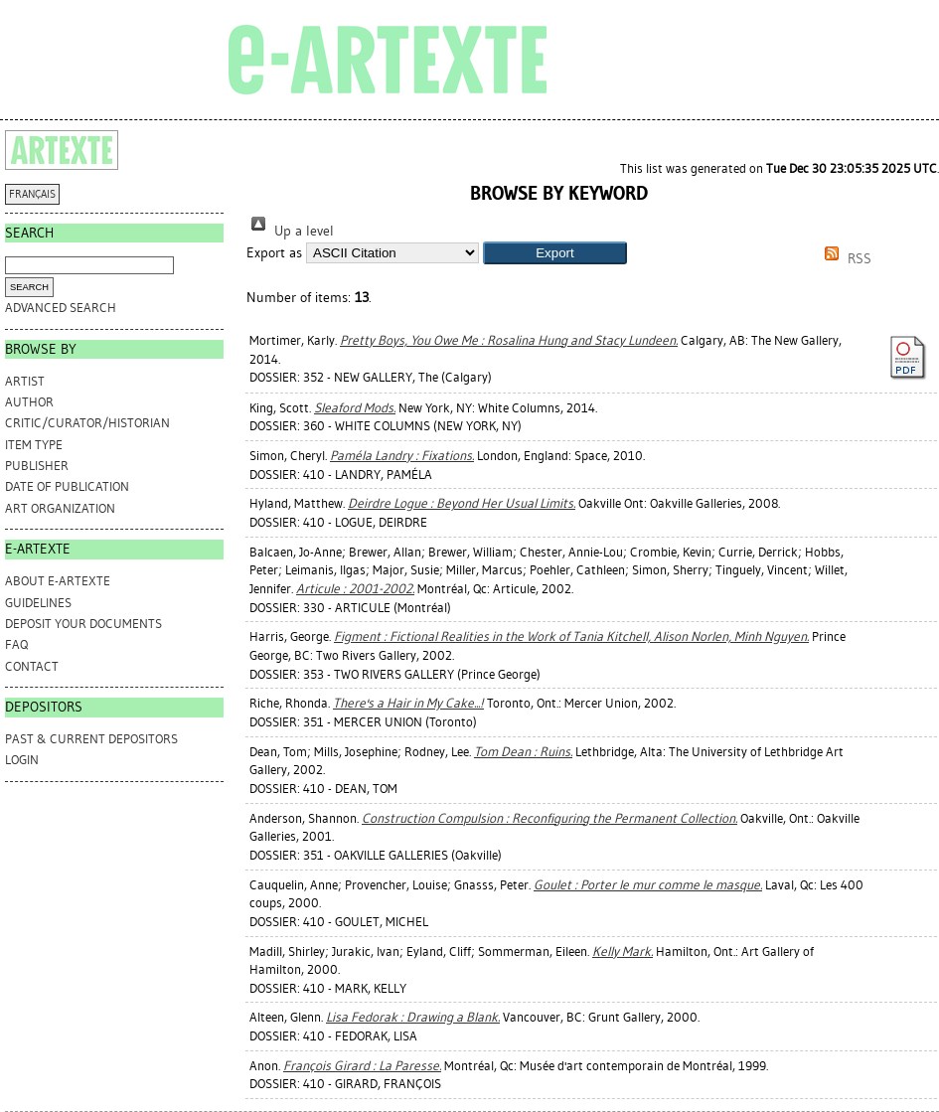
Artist (25, 381)
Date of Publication (67, 486)
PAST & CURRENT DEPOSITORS (91, 738)
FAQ (16, 644)
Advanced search (60, 307)
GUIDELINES (38, 602)
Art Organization (60, 508)
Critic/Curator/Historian (87, 422)
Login (22, 759)
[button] (555, 252)
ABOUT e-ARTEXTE (57, 580)
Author (29, 402)
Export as (274, 252)
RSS (844, 258)
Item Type (34, 444)
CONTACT (32, 666)
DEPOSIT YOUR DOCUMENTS (83, 623)
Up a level (290, 231)
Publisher (37, 465)
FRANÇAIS (32, 194)
